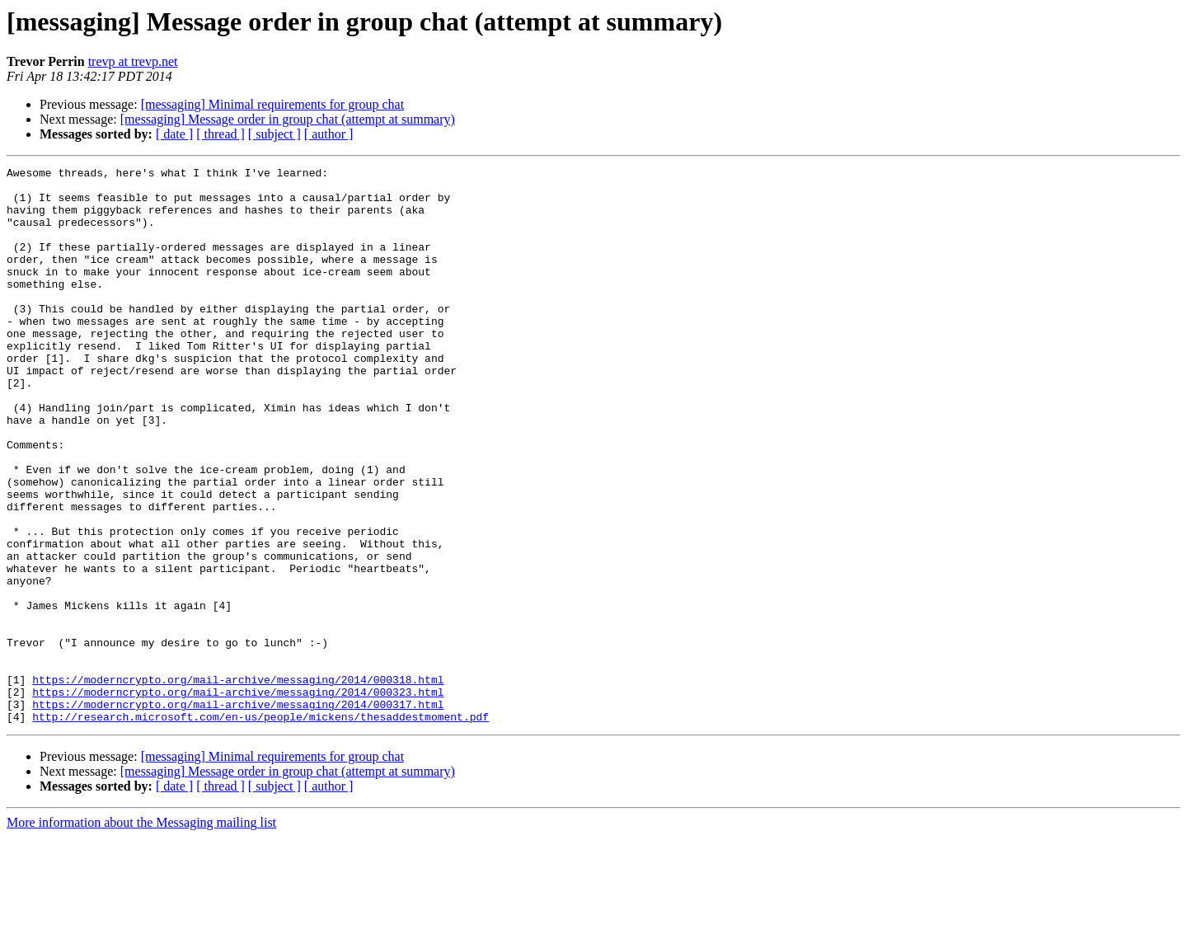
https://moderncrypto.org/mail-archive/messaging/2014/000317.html (237, 812)
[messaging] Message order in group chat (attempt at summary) (287, 119)
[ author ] (329, 134)
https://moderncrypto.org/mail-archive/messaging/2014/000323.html (237, 798)
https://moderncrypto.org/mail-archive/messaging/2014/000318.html (237, 783)
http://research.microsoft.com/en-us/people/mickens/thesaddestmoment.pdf (260, 827)
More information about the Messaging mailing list (141, 934)
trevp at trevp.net (133, 61)
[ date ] (174, 134)
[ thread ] (220, 134)
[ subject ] (274, 134)
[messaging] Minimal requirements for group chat (272, 104)
